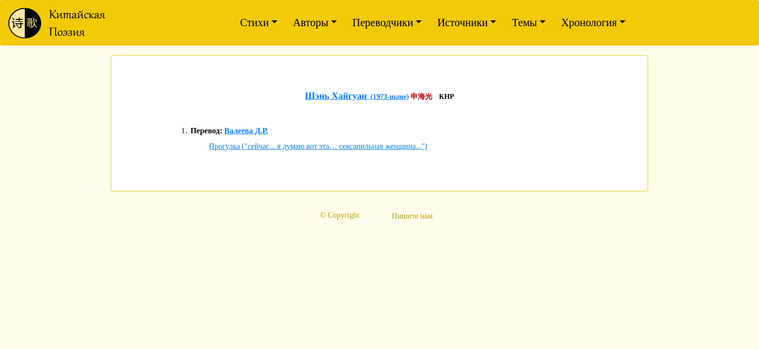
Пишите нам (412, 216)
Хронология (589, 22)
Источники (462, 22)
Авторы (310, 22)
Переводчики (382, 22)
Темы (524, 22)
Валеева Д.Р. (246, 131)
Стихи (254, 22)
